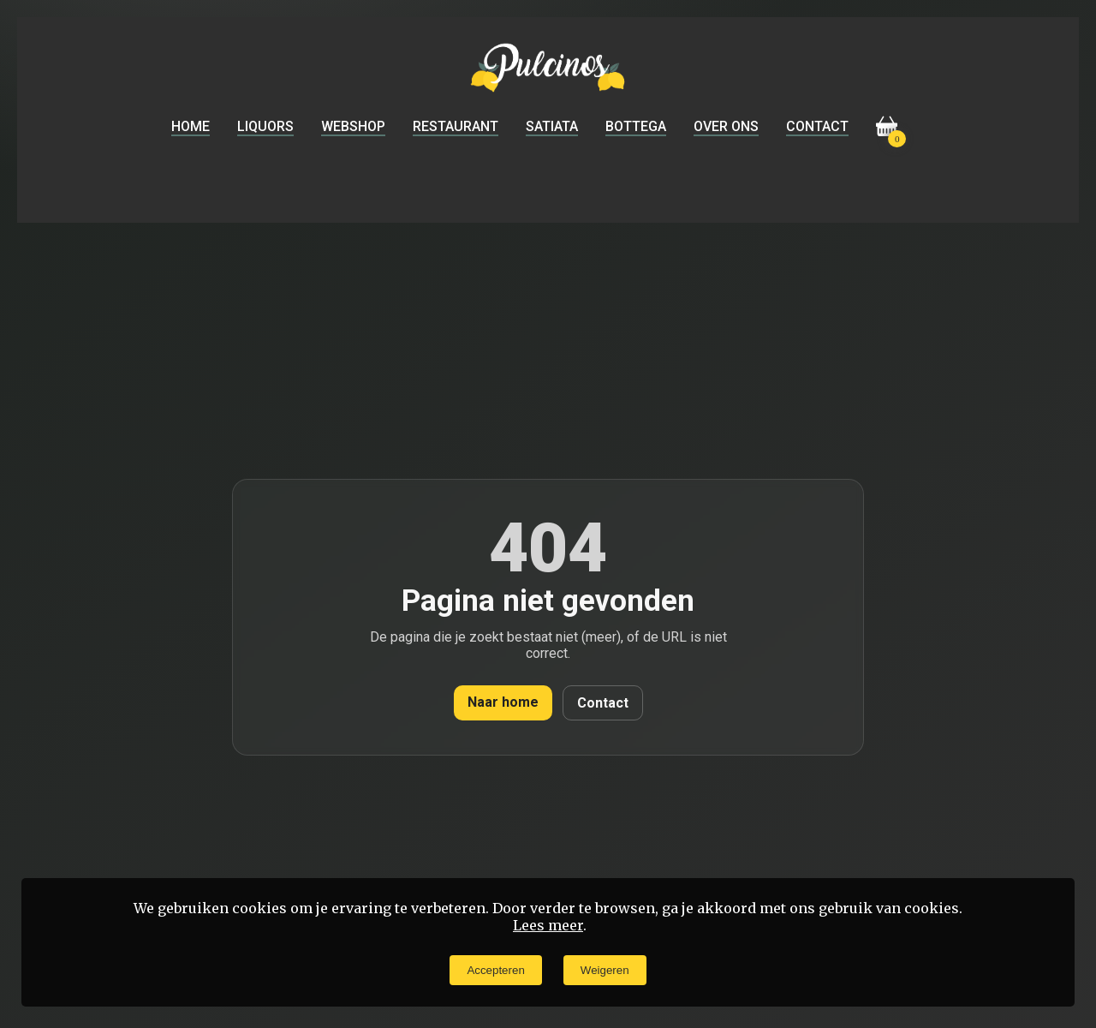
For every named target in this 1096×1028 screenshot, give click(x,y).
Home (190, 126)
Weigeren (605, 970)
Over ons (726, 126)
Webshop (353, 126)
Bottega (635, 126)
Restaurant (455, 126)
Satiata (552, 126)
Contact (817, 126)
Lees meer (548, 925)
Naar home (503, 702)
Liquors (265, 126)
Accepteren (495, 970)
